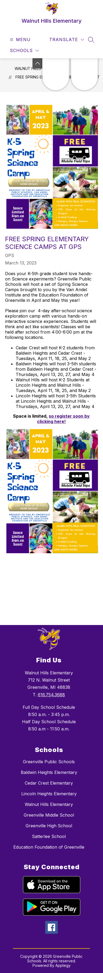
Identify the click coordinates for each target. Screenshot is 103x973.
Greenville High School (49, 825)
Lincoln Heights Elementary (49, 793)
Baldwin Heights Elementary (49, 772)
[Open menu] (20, 39)
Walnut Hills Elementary (49, 804)
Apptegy (63, 965)
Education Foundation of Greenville (48, 847)
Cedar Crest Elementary (49, 783)
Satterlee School (49, 836)
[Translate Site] (66, 39)
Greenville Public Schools (49, 761)
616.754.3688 (51, 694)
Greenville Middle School (49, 815)
